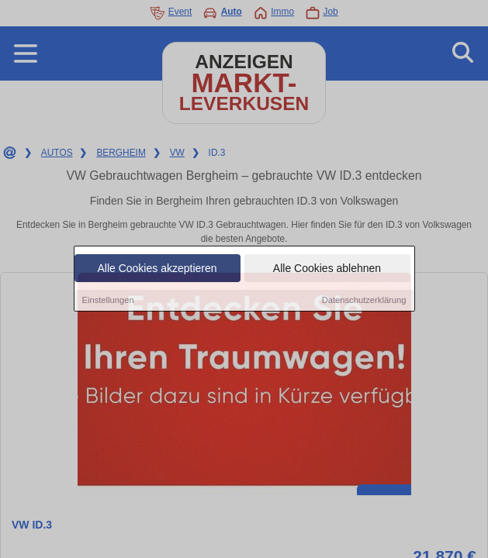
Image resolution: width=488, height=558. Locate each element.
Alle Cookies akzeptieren (156, 269)
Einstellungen (108, 300)
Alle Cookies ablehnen (327, 269)
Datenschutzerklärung (364, 300)
